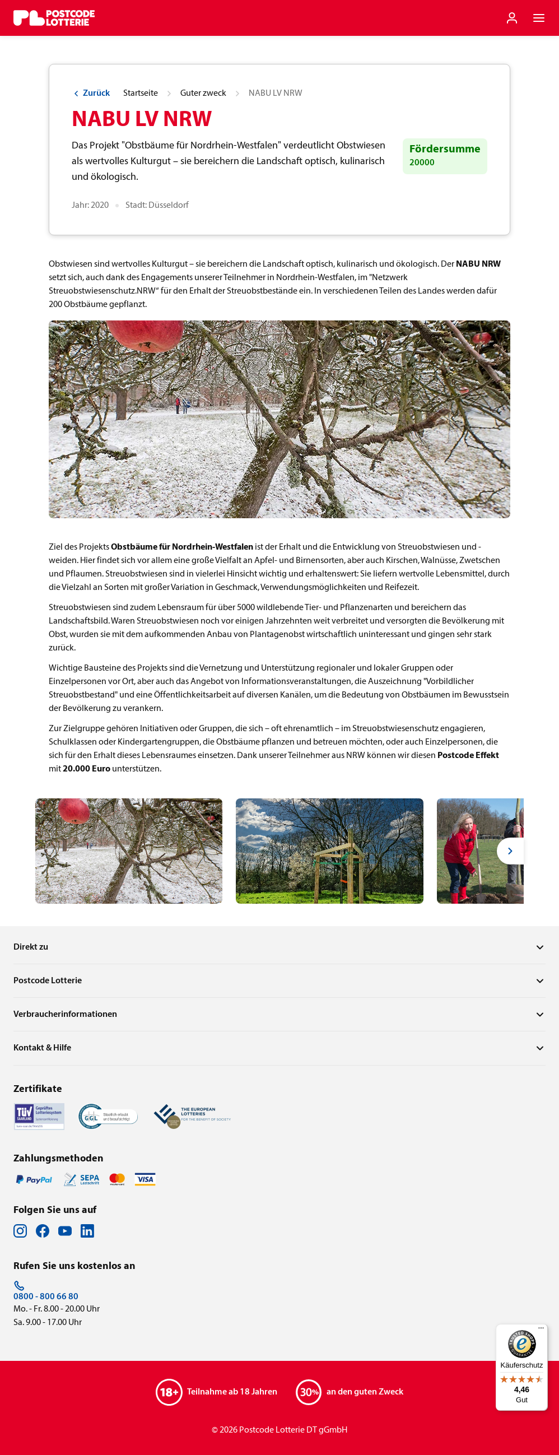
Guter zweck (203, 93)
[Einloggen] (512, 18)
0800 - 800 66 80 (45, 1290)
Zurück (91, 93)
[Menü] (541, 1330)
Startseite (140, 93)
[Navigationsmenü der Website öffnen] (539, 18)
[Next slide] (510, 851)
